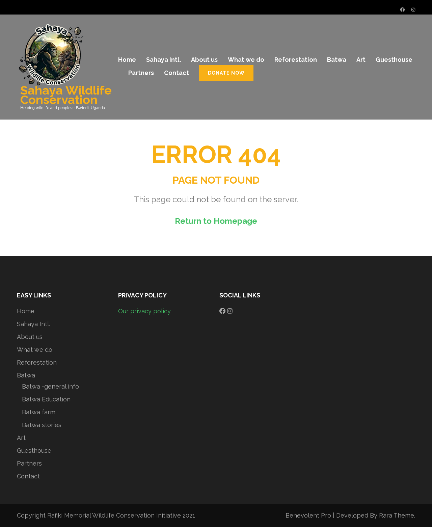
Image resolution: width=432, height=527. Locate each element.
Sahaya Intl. (163, 59)
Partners (141, 72)
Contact (176, 72)
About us (204, 59)
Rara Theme (396, 515)
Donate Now (226, 73)
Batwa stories (41, 424)
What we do (246, 59)
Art (361, 59)
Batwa (336, 59)
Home (127, 59)
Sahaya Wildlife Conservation (66, 95)
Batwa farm (38, 412)
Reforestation (295, 59)
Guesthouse (394, 59)
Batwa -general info (50, 386)
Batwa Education (46, 399)
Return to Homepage (216, 221)
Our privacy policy (144, 311)
